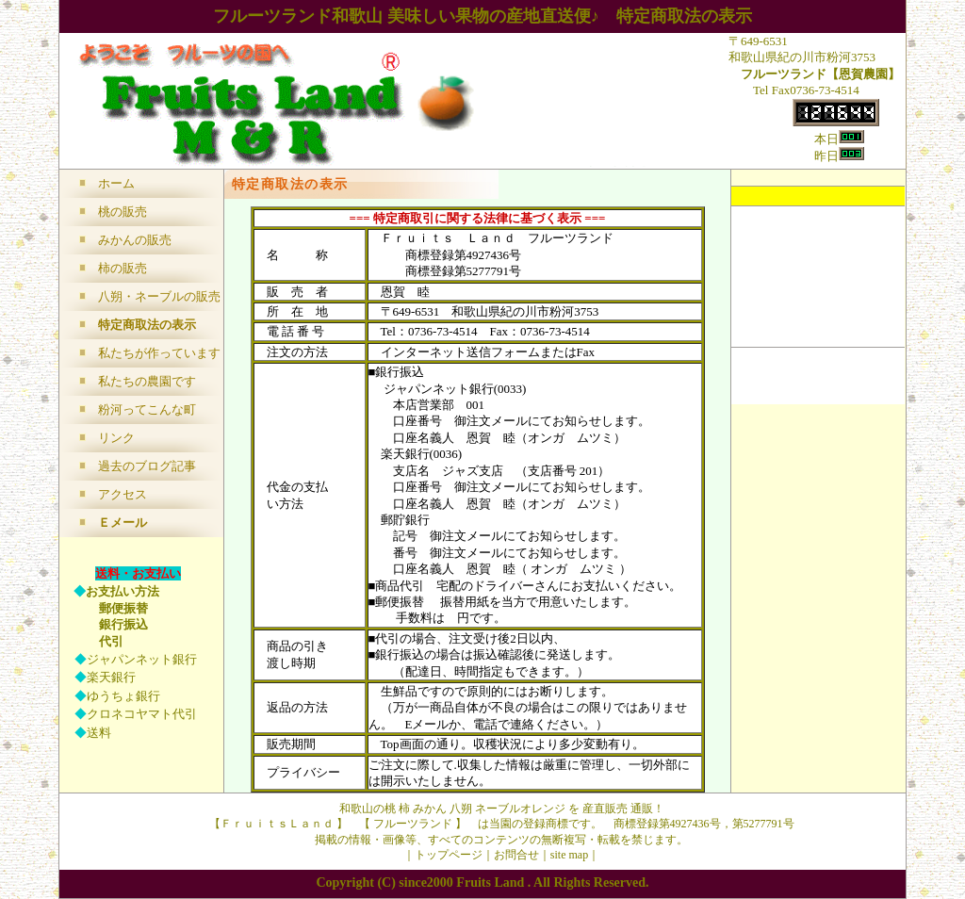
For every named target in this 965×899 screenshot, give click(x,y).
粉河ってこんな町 (147, 409)
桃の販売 (122, 211)
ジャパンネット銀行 (142, 659)
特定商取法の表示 (147, 325)
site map (569, 854)
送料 (99, 733)
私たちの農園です (147, 381)
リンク (116, 438)
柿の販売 (122, 268)
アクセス (122, 494)
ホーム (116, 183)
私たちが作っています (159, 353)
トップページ (448, 854)
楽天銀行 (111, 677)
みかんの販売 (135, 240)
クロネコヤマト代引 (142, 714)
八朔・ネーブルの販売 (159, 296)
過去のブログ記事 (147, 466)
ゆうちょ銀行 (123, 696)
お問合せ (516, 854)
